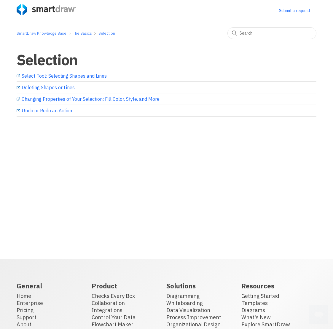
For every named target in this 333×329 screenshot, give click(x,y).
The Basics (82, 33)
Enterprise (30, 303)
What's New (256, 317)
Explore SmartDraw (265, 324)
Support (26, 317)
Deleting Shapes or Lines (48, 87)
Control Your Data (114, 317)
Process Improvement (193, 317)
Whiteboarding (184, 303)
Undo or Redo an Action (47, 111)
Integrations (107, 310)
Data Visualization (188, 310)
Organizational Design (193, 324)
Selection (106, 33)
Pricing (25, 310)
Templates (254, 303)
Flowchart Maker (112, 324)
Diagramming (183, 296)
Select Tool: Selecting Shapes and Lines (64, 76)
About (24, 324)
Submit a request (294, 10)
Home (24, 296)
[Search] (271, 33)
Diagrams (253, 310)
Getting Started (260, 296)
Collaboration (108, 303)
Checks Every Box (113, 296)
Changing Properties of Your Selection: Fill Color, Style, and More (91, 99)
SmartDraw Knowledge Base (41, 33)
